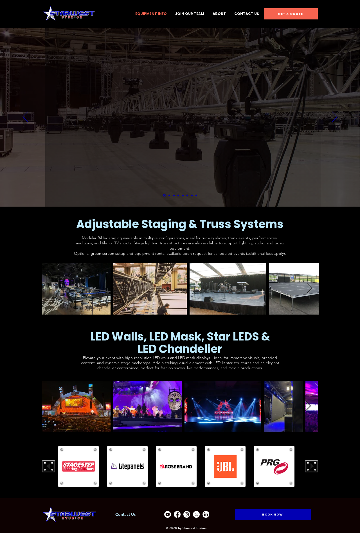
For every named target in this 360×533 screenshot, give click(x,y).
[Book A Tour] (164, 195)
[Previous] (25, 117)
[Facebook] (177, 514)
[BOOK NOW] (273, 514)
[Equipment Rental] (169, 195)
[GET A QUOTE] (291, 13)
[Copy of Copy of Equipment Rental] (178, 195)
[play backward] (48, 466)
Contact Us (125, 514)
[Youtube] (167, 514)
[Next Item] (309, 288)
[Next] (335, 117)
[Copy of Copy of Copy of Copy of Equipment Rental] (187, 195)
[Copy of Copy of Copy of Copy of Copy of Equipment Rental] (192, 195)
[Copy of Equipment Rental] (174, 195)
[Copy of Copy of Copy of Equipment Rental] (183, 195)
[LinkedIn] (205, 514)
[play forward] (311, 466)
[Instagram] (186, 514)
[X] (196, 514)
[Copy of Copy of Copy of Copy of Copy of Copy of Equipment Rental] (196, 195)
